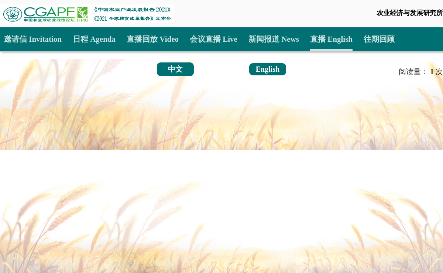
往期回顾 (379, 39)
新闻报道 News (273, 39)
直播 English (331, 39)
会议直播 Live (213, 39)
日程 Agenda (94, 39)
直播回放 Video (153, 39)
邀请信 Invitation (33, 39)
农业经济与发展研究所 (410, 13)
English (267, 69)
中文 (175, 69)
